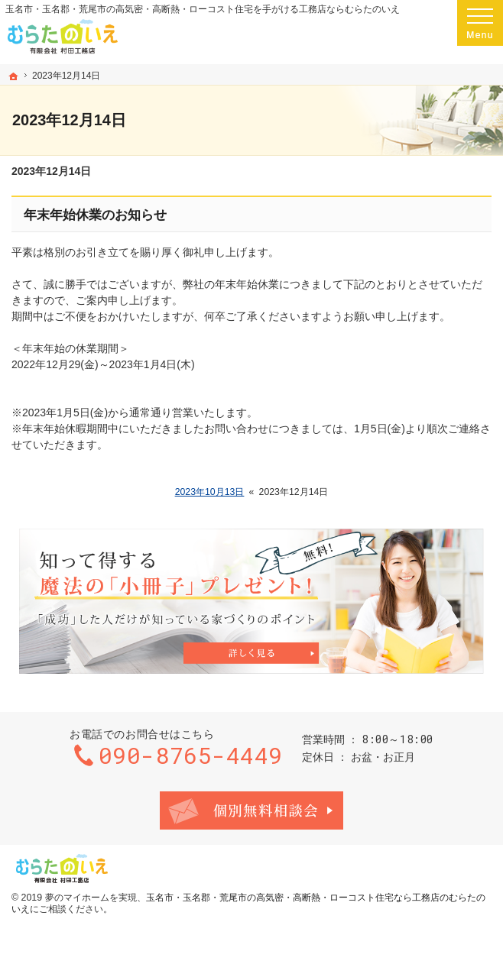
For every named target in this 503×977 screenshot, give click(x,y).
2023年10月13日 (210, 492)
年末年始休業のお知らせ (95, 215)
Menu (480, 23)
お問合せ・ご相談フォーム (251, 810)
